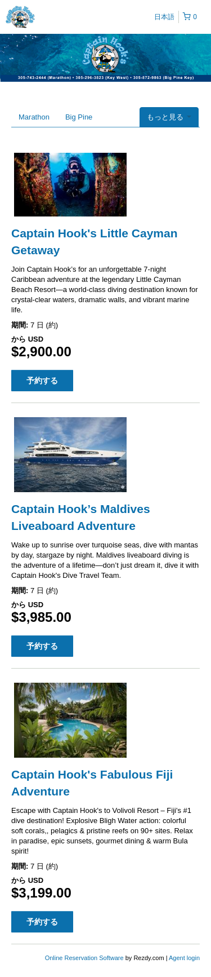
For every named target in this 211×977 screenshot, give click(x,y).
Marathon (34, 117)
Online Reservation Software (84, 957)
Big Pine (78, 117)
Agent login (184, 957)
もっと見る (169, 117)
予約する (42, 380)
